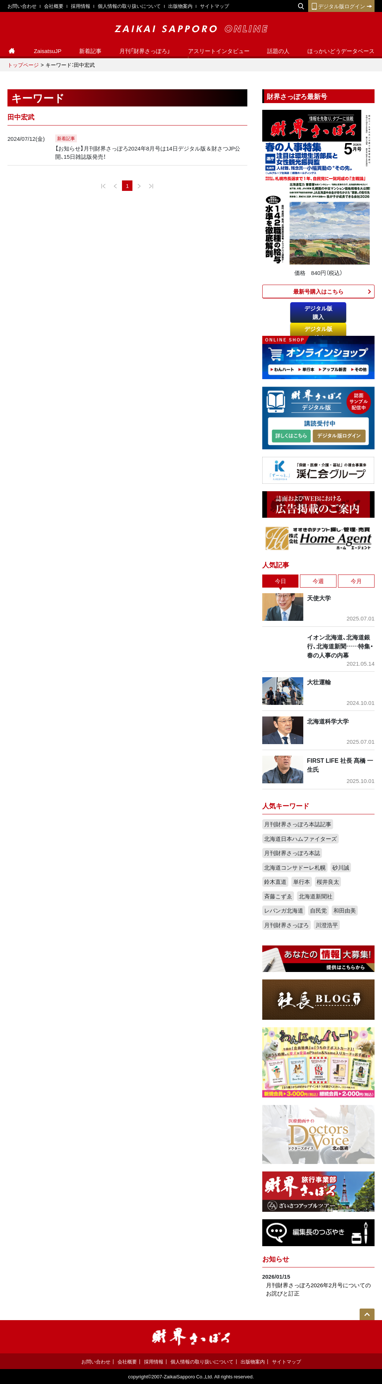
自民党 (318, 910)
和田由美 (345, 910)
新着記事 (90, 51)
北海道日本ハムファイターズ (300, 839)
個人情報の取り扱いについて (129, 5)
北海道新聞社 (315, 896)
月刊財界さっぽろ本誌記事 (297, 824)
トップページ (23, 64)
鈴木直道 (275, 881)
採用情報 (80, 5)
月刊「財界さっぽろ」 (144, 51)
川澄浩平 (327, 925)
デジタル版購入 (318, 312)
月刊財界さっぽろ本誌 (292, 853)
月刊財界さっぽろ (286, 925)
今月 (356, 581)
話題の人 (278, 51)
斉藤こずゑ (278, 896)
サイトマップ (214, 5)
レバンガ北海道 (283, 910)
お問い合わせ (22, 5)
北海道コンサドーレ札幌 (295, 867)
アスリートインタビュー (219, 51)
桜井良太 (328, 881)
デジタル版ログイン (341, 6)
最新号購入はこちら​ (318, 291)
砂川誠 (340, 867)
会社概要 (53, 5)
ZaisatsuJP (48, 51)
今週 (318, 581)
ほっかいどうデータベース (341, 51)
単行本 (301, 881)
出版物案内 (180, 5)
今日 (280, 581)
